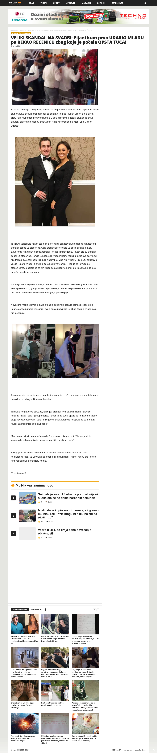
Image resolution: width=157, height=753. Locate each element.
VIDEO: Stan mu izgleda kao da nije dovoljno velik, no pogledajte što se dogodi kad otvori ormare (24, 673)
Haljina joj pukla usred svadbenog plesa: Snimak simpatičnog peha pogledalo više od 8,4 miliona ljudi (84, 673)
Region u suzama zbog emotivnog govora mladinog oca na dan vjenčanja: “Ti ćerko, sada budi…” (54, 673)
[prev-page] (94, 609)
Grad (33, 3)
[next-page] (98, 609)
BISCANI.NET (116, 750)
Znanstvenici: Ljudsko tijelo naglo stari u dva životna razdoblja (22, 705)
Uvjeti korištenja (140, 750)
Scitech (102, 3)
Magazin (87, 3)
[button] (145, 3)
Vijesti (44, 3)
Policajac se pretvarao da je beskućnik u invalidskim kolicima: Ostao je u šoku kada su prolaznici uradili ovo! (85, 706)
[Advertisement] (55, 572)
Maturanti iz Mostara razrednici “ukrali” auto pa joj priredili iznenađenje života (55, 638)
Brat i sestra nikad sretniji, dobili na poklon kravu (52, 704)
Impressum (118, 3)
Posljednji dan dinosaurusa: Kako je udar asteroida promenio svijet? (23, 738)
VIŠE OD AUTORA (37, 610)
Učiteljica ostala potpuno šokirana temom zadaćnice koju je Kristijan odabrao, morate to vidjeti (55, 739)
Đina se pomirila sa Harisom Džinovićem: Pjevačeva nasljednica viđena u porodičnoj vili (24, 640)
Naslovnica (14, 30)
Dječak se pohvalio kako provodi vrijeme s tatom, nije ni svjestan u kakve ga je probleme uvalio (85, 640)
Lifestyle (72, 3)
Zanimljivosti (32, 30)
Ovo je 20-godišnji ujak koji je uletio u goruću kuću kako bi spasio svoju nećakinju (84, 738)
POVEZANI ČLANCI (20, 610)
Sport (57, 3)
